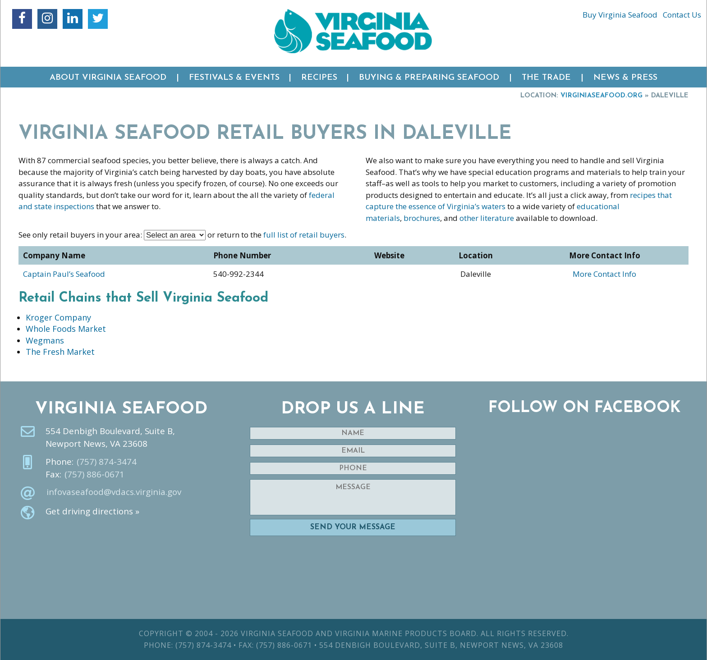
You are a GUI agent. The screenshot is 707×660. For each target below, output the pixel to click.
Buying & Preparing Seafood (429, 77)
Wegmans (45, 340)
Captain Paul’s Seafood (64, 274)
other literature (486, 218)
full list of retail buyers (303, 234)
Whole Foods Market (66, 328)
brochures (422, 218)
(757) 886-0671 (94, 474)
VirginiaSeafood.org (601, 95)
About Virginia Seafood (108, 77)
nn (175, 235)
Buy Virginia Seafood (620, 14)
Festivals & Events (234, 77)
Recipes (319, 77)
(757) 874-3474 (107, 462)
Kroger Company (58, 317)
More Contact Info (604, 274)
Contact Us (682, 14)
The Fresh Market (60, 351)
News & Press (625, 77)
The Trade (546, 77)
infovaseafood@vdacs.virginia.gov (113, 492)
